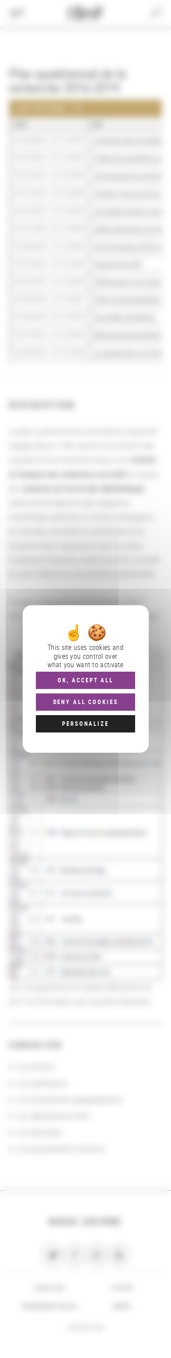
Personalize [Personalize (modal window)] (85, 724)
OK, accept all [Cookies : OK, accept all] (85, 680)
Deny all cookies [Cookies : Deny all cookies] (85, 702)
